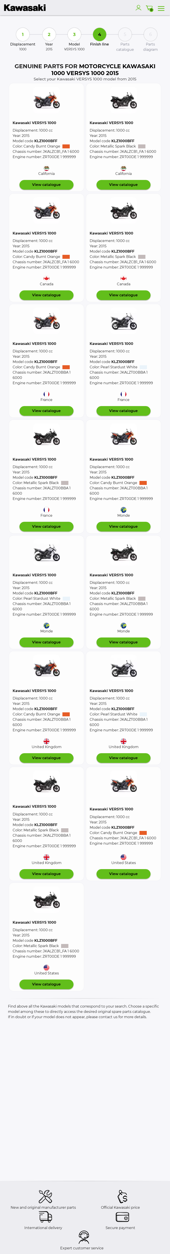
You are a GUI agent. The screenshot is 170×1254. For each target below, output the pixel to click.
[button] (46, 100)
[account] (139, 7)
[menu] (161, 8)
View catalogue (46, 185)
